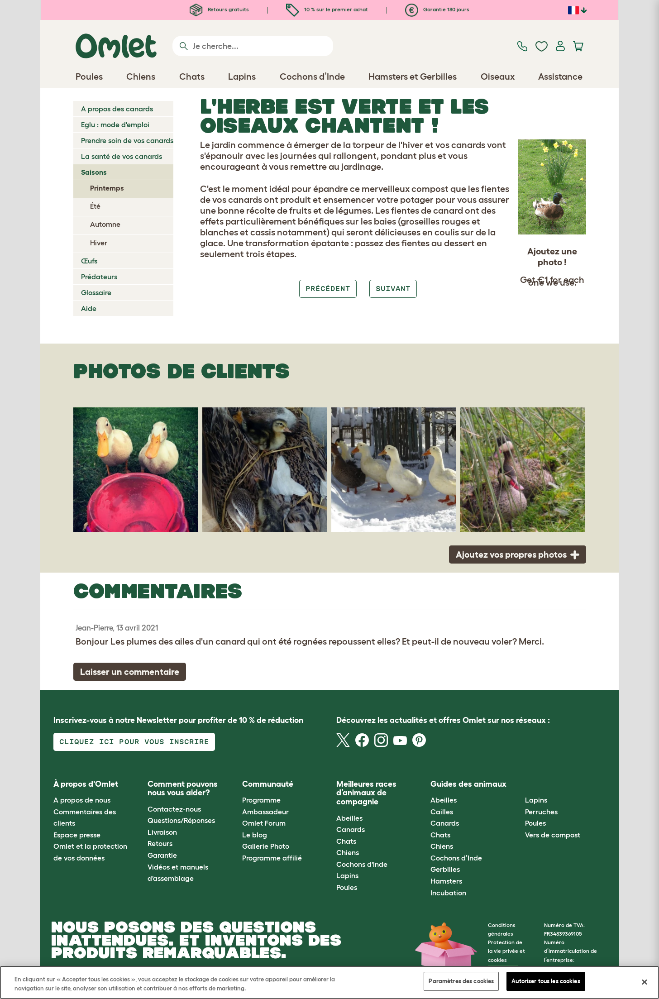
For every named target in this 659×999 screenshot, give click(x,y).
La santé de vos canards (121, 156)
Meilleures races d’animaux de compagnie (366, 793)
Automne (105, 224)
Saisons (94, 172)
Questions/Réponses (181, 820)
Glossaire (96, 292)
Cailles (441, 812)
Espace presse (76, 835)
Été (95, 206)
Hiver (98, 243)
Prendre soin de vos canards (127, 140)
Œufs (89, 261)
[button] (518, 784)
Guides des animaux (468, 784)
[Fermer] (644, 982)
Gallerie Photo (265, 846)
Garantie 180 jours (437, 9)
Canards (350, 829)
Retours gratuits (219, 9)
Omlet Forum (264, 823)
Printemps (107, 188)
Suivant (393, 288)
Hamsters (446, 881)
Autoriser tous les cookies (545, 981)
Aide (88, 308)
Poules (346, 887)
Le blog (254, 835)
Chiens (347, 852)
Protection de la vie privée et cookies (506, 950)
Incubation (448, 893)
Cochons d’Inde (456, 858)
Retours (160, 843)
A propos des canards (117, 109)
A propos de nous (81, 800)
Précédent (328, 288)
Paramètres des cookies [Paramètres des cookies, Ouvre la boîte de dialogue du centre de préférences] (461, 981)
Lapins (347, 875)
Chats (346, 841)
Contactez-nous (174, 809)
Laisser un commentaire (129, 672)
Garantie (162, 855)
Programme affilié (272, 858)
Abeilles (349, 818)
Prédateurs (99, 276)
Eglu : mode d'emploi (115, 124)
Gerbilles (445, 869)
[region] (329, 982)
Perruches (541, 812)
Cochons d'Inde (361, 864)
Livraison (162, 832)
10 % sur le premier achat (327, 9)
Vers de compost (552, 835)
